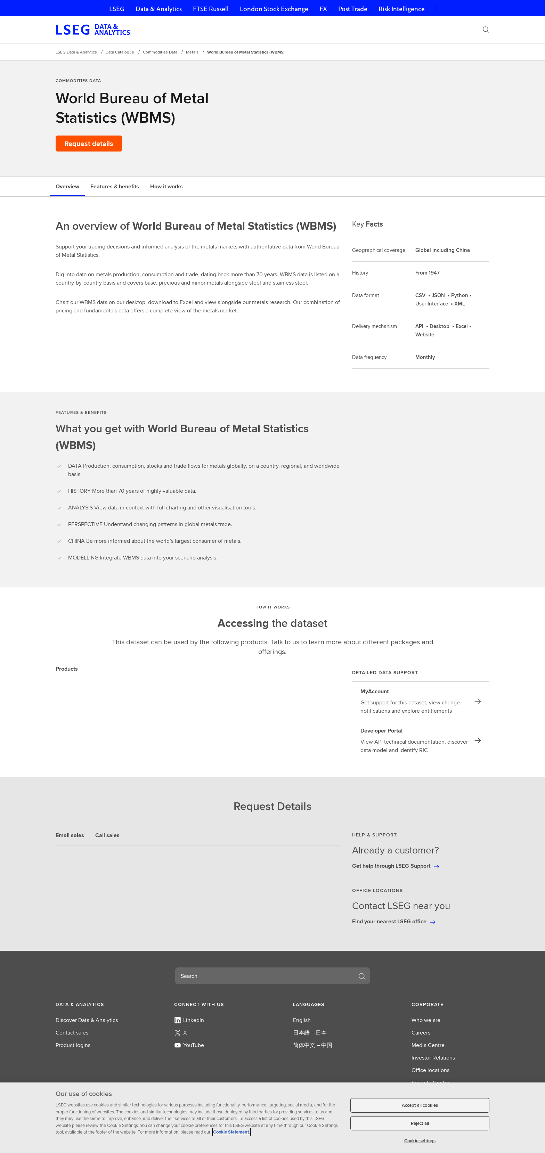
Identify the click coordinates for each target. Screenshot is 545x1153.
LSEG (116, 9)
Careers (421, 1033)
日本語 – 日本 (310, 1033)
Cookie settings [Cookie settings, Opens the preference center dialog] (420, 1140)
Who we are (426, 1020)
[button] (94, 1004)
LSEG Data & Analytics (76, 52)
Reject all (420, 1123)
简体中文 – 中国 (312, 1045)
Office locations (430, 1070)
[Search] (486, 29)
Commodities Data (160, 52)
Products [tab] (67, 669)
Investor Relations (433, 1058)
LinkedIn (189, 1020)
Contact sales (72, 1033)
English (302, 1020)
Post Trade (352, 9)
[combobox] (264, 975)
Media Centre (428, 1045)
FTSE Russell (211, 9)
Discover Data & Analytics (87, 1020)
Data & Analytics (159, 9)
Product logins (73, 1045)
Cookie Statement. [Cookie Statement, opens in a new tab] (231, 1132)
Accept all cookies (420, 1105)
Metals (192, 52)
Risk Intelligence (402, 9)
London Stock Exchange (274, 9)
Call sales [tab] (107, 835)
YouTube (189, 1045)
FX (323, 9)
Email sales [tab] (70, 835)
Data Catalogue (120, 52)
